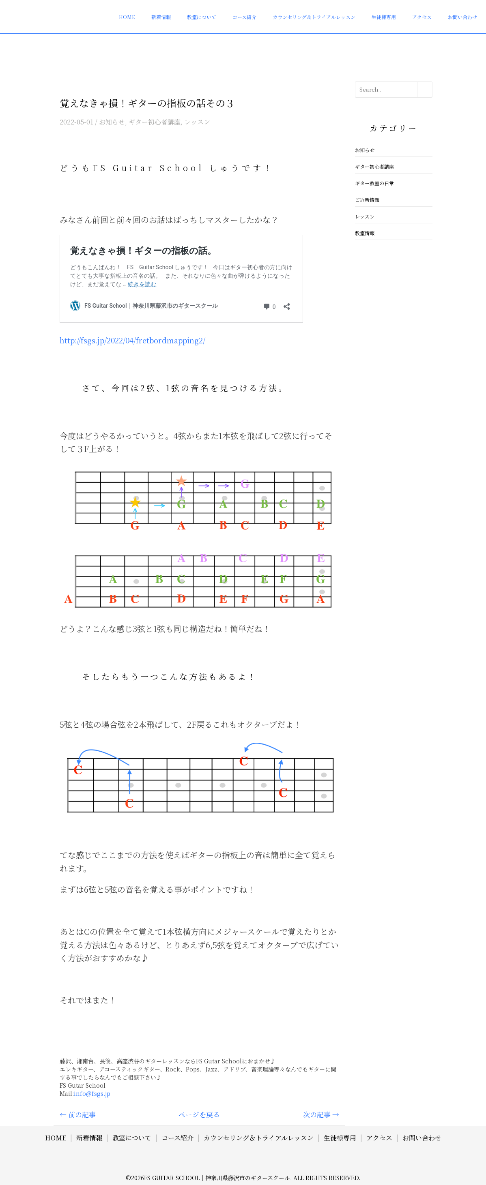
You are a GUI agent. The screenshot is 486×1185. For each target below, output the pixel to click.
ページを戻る (199, 1114)
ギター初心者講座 (155, 121)
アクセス (427, 11)
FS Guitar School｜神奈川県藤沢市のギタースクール (217, 1178)
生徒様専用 (394, 11)
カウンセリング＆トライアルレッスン (323, 11)
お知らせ (112, 121)
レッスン (197, 121)
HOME (148, 11)
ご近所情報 (367, 199)
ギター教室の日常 (374, 183)
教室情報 (364, 232)
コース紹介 (253, 11)
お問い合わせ (464, 11)
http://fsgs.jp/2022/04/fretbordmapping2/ (132, 340)
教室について (214, 11)
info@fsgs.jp (92, 1093)
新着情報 (177, 11)
